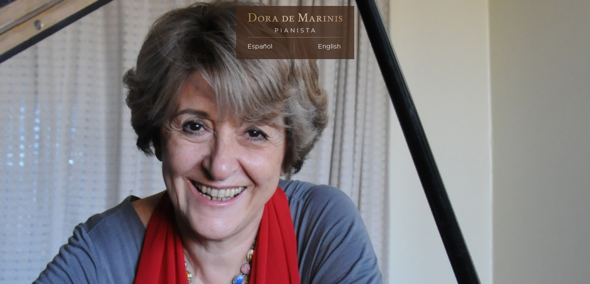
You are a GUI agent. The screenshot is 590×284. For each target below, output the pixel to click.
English (329, 46)
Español (260, 46)
